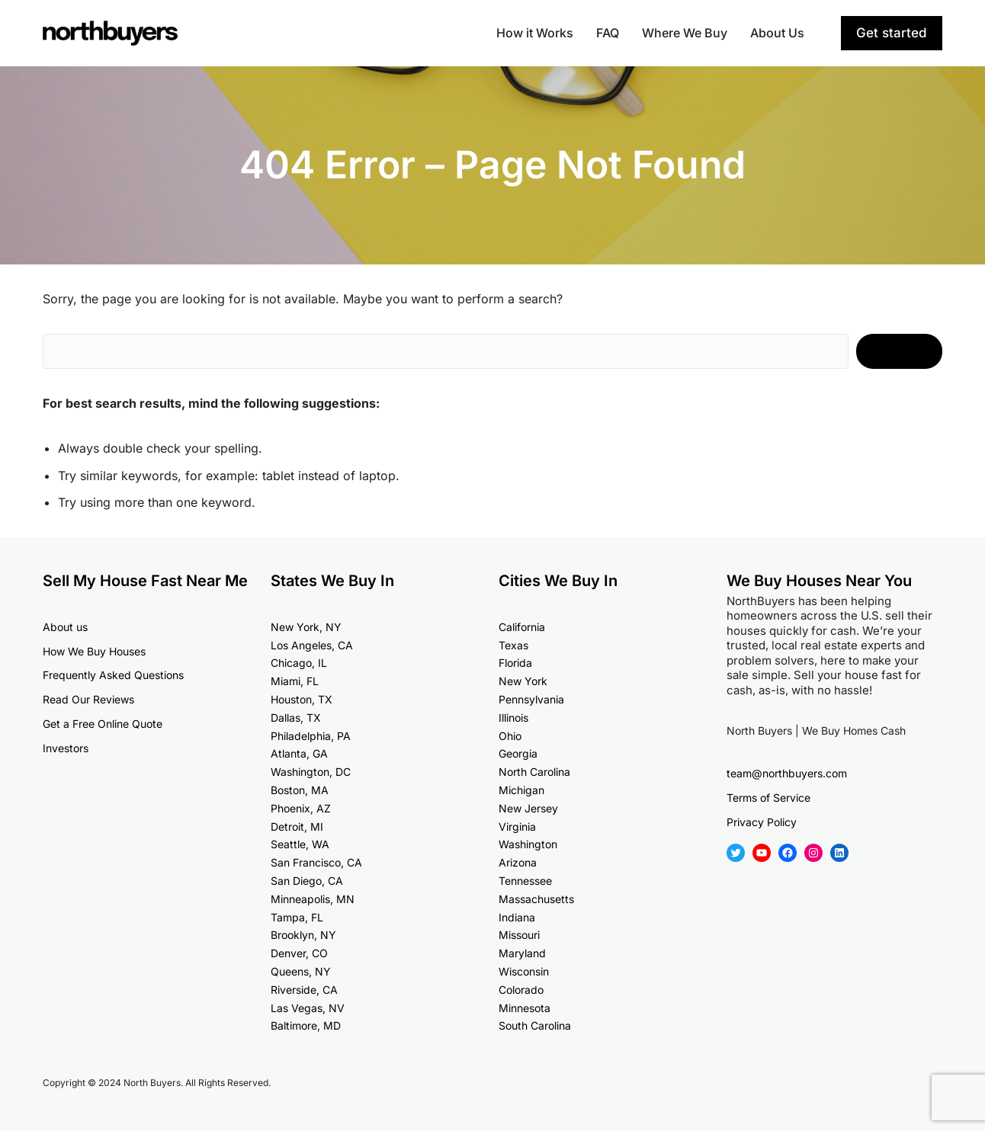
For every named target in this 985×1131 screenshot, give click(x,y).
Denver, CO (299, 953)
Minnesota (524, 1007)
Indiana (517, 917)
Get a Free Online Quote (102, 723)
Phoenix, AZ (301, 808)
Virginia (517, 826)
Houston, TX (301, 699)
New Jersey (528, 808)
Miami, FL (295, 680)
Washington (528, 844)
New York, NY (306, 626)
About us (65, 626)
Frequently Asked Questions (113, 674)
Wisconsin (524, 971)
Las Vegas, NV (308, 1007)
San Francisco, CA (316, 862)
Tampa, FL (297, 917)
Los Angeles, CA (312, 645)
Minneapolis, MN (313, 898)
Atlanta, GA (299, 753)
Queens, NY (301, 971)
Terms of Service (768, 797)
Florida (515, 662)
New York (523, 680)
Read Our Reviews (88, 699)
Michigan (521, 789)
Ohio (510, 735)
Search (899, 351)
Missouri (519, 934)
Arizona (518, 862)
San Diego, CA (307, 880)
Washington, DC (311, 771)
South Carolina (535, 1025)
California (522, 626)
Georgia (518, 753)
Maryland (522, 953)
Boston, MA (300, 789)
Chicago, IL (299, 662)
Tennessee (525, 880)
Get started (891, 32)
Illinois (513, 717)
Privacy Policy (762, 821)
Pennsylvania (531, 699)
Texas (513, 645)
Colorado (521, 989)
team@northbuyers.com (787, 773)
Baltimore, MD (306, 1025)
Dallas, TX (296, 717)
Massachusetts (536, 898)
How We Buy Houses (94, 651)
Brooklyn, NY (303, 934)
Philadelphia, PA (311, 735)
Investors (65, 748)
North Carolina (534, 771)
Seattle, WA (300, 844)
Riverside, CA (304, 989)
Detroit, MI (297, 826)
